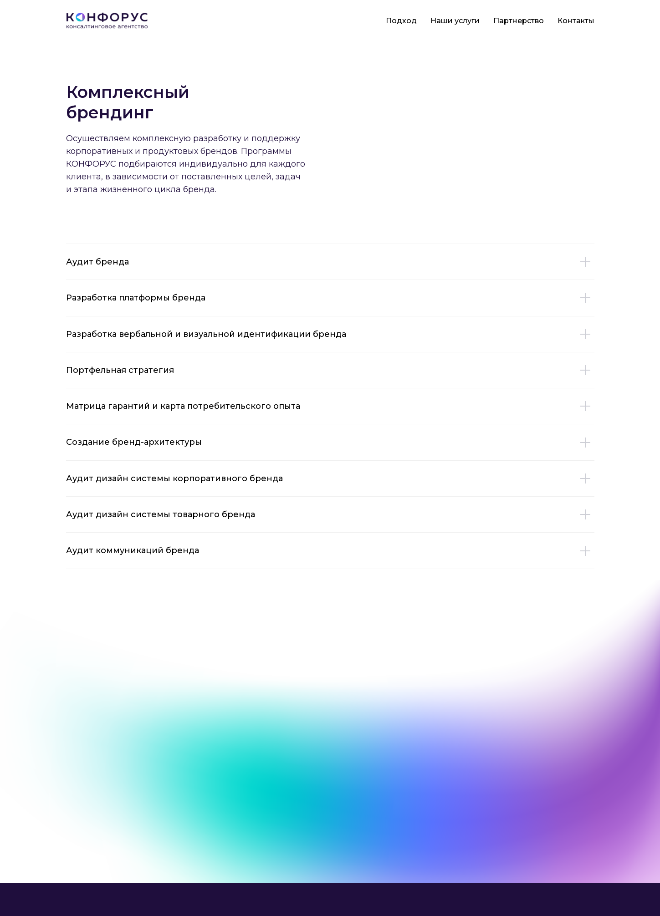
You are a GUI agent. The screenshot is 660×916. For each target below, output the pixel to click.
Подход (401, 20)
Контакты (576, 20)
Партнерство (518, 20)
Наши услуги (455, 20)
